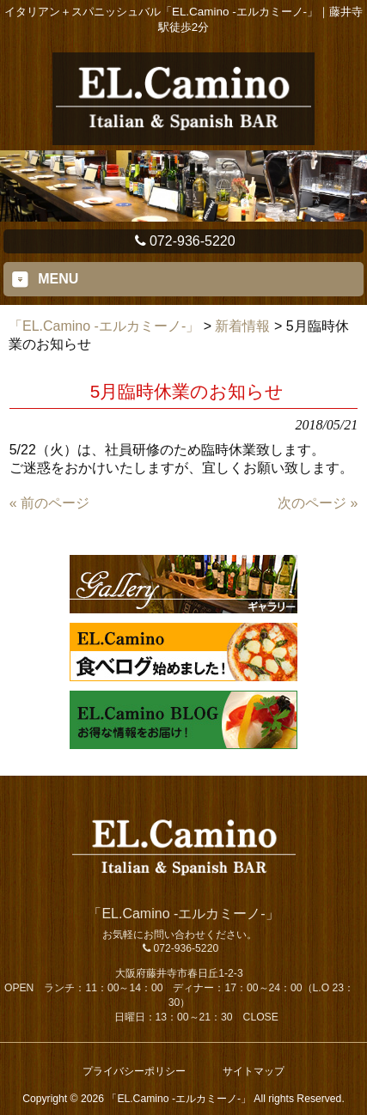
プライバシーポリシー (134, 1071)
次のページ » (318, 503)
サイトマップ (253, 1071)
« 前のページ (49, 503)
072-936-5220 (183, 241)
